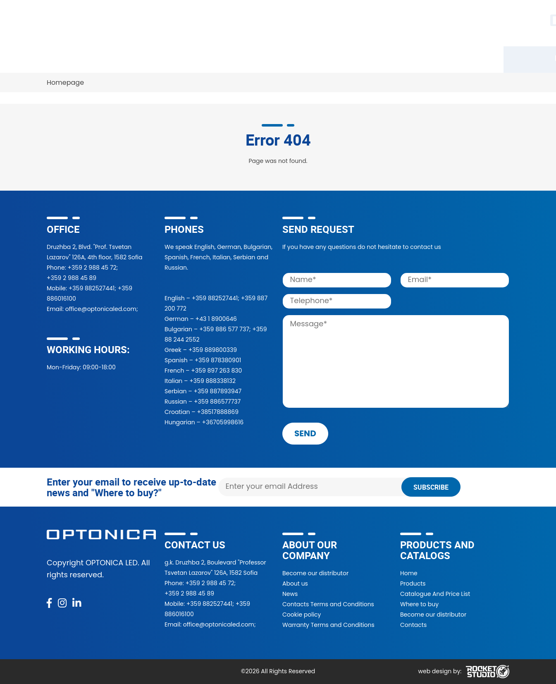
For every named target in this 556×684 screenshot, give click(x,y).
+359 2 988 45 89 (71, 278)
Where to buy (174, 58)
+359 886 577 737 (224, 329)
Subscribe (431, 487)
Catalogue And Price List (435, 594)
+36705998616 (223, 422)
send (305, 433)
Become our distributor (315, 573)
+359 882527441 (92, 288)
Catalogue (117, 58)
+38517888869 (218, 412)
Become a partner (244, 58)
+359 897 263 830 (216, 370)
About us (295, 583)
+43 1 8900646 (216, 319)
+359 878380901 (218, 360)
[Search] (343, 23)
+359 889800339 (213, 350)
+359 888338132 (212, 381)
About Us (354, 58)
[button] (416, 23)
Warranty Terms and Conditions (328, 625)
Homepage (65, 82)
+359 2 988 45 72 (91, 267)
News (396, 58)
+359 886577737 (217, 401)
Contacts (439, 58)
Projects (307, 58)
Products (67, 58)
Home (409, 573)
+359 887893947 (217, 391)
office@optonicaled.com (100, 309)
